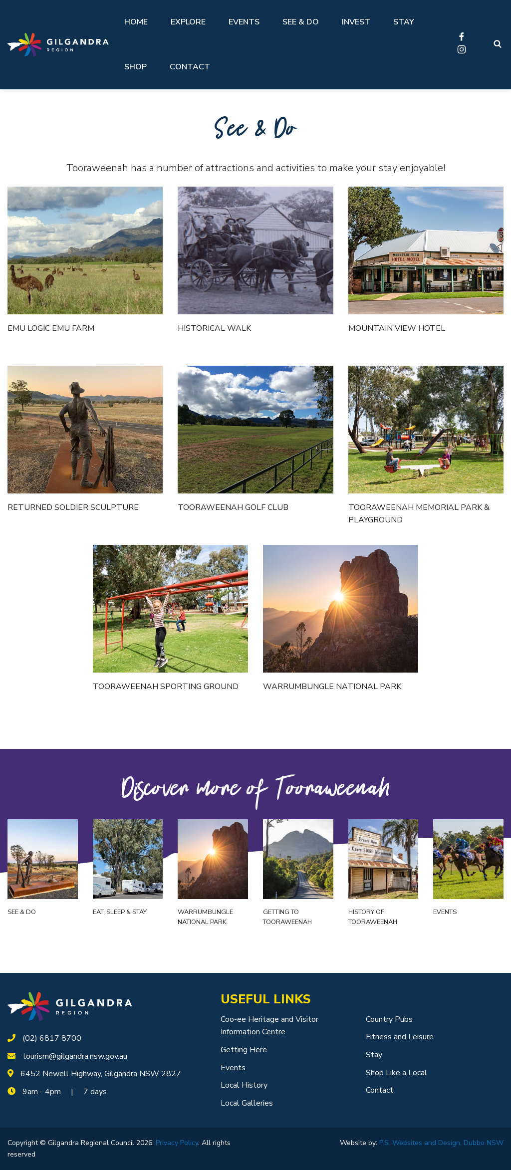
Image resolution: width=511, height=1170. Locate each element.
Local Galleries (247, 1103)
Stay (403, 21)
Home (136, 21)
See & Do (300, 21)
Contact (190, 66)
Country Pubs (389, 1019)
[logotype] (69, 1005)
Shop (135, 66)
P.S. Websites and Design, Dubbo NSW (441, 1143)
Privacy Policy (177, 1143)
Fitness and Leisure (400, 1036)
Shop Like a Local (396, 1072)
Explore (188, 21)
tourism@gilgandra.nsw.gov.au (74, 1056)
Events (244, 21)
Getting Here (244, 1049)
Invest (356, 21)
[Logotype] (58, 44)
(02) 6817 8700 (51, 1038)
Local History (244, 1085)
